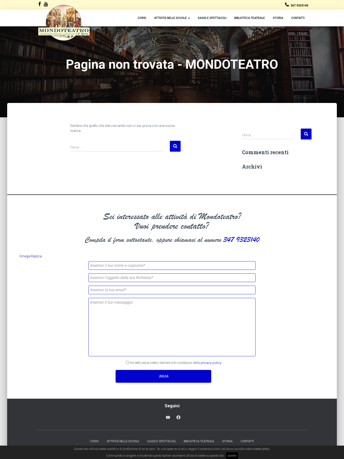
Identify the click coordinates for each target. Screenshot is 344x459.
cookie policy (261, 449)
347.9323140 (299, 5)
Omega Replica (30, 256)
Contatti (298, 18)
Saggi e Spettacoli (212, 18)
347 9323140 (241, 239)
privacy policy (211, 363)
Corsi (142, 18)
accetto (232, 455)
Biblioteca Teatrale (249, 18)
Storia (278, 18)
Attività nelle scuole (172, 18)
